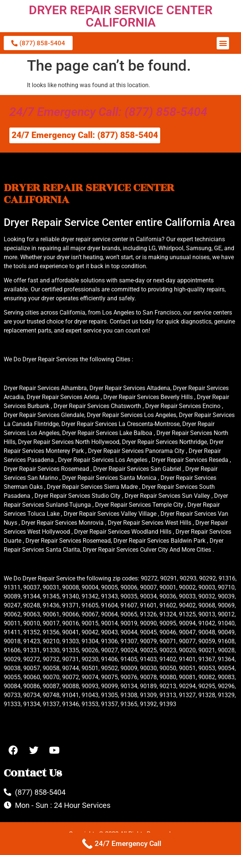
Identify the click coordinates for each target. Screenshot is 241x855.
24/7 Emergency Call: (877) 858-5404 (108, 112)
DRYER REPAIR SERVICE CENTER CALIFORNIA (121, 16)
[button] (223, 43)
